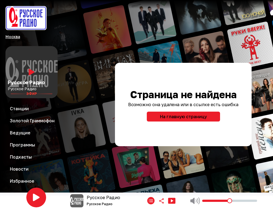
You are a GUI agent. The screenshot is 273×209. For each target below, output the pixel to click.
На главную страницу (183, 116)
